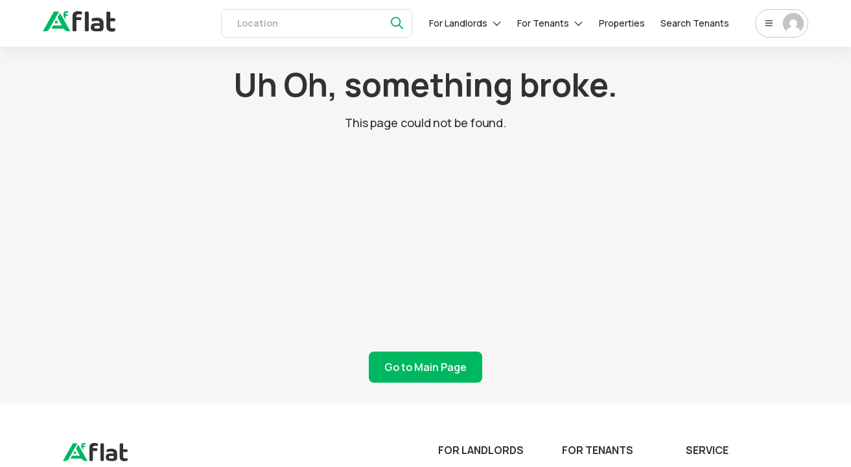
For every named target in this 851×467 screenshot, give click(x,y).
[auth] (79, 28)
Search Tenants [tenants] (694, 23)
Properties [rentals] (622, 23)
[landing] (95, 458)
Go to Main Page (425, 367)
